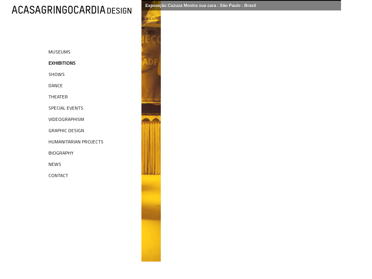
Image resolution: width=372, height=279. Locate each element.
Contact (58, 175)
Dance (55, 85)
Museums (59, 51)
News (54, 164)
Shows (56, 74)
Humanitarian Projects (75, 141)
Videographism (66, 119)
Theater (58, 96)
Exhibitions (62, 63)
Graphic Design (66, 130)
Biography (61, 153)
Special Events (65, 108)
